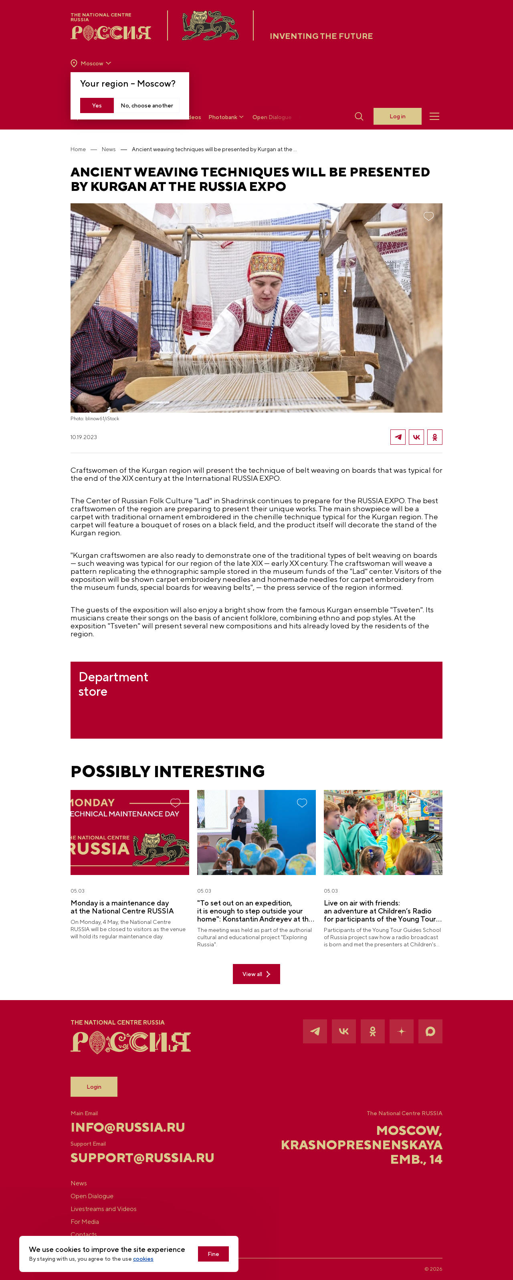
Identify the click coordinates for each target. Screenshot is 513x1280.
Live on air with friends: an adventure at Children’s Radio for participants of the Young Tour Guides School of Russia (380, 911)
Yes (97, 105)
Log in (398, 116)
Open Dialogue (272, 117)
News (109, 149)
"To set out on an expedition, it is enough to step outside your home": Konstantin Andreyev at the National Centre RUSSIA (255, 911)
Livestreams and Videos (104, 1209)
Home (78, 149)
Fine (213, 1254)
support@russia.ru (132, 1157)
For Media (85, 1221)
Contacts (84, 1234)
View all (256, 974)
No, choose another (147, 105)
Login (94, 1087)
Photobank (226, 117)
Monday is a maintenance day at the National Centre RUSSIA (122, 907)
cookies (143, 1259)
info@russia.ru (128, 1127)
